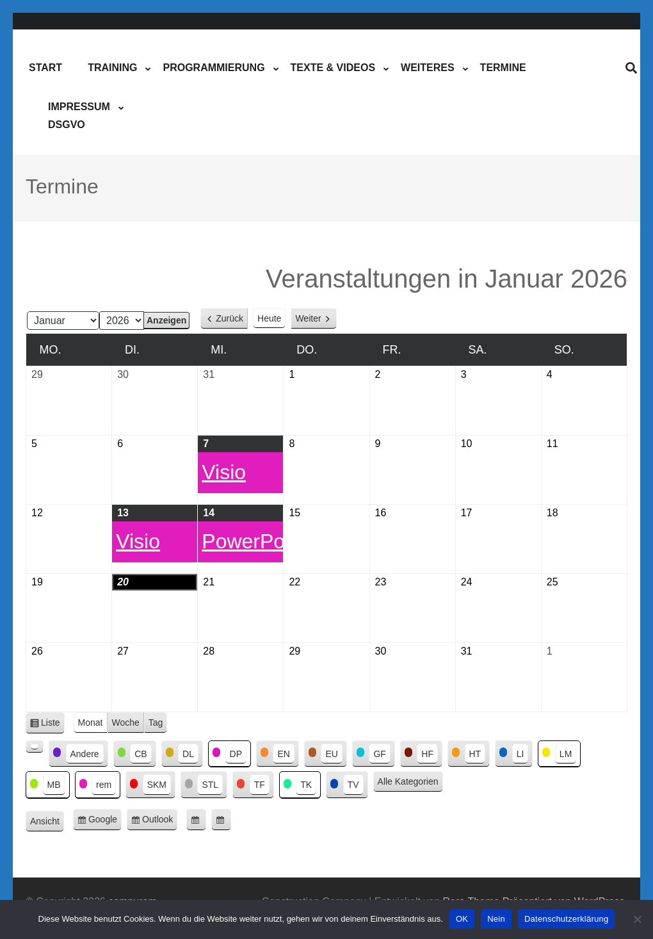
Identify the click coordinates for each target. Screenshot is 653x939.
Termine (503, 67)
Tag (156, 722)
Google (105, 821)
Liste (53, 724)
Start (45, 67)
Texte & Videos (333, 67)
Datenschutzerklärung (566, 919)
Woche (126, 722)
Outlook (159, 821)
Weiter (308, 318)
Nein (496, 919)
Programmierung (213, 67)
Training (112, 67)
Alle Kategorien (408, 781)
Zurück (229, 318)
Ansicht (47, 821)
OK (462, 919)
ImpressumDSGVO (79, 115)
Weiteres (428, 67)
